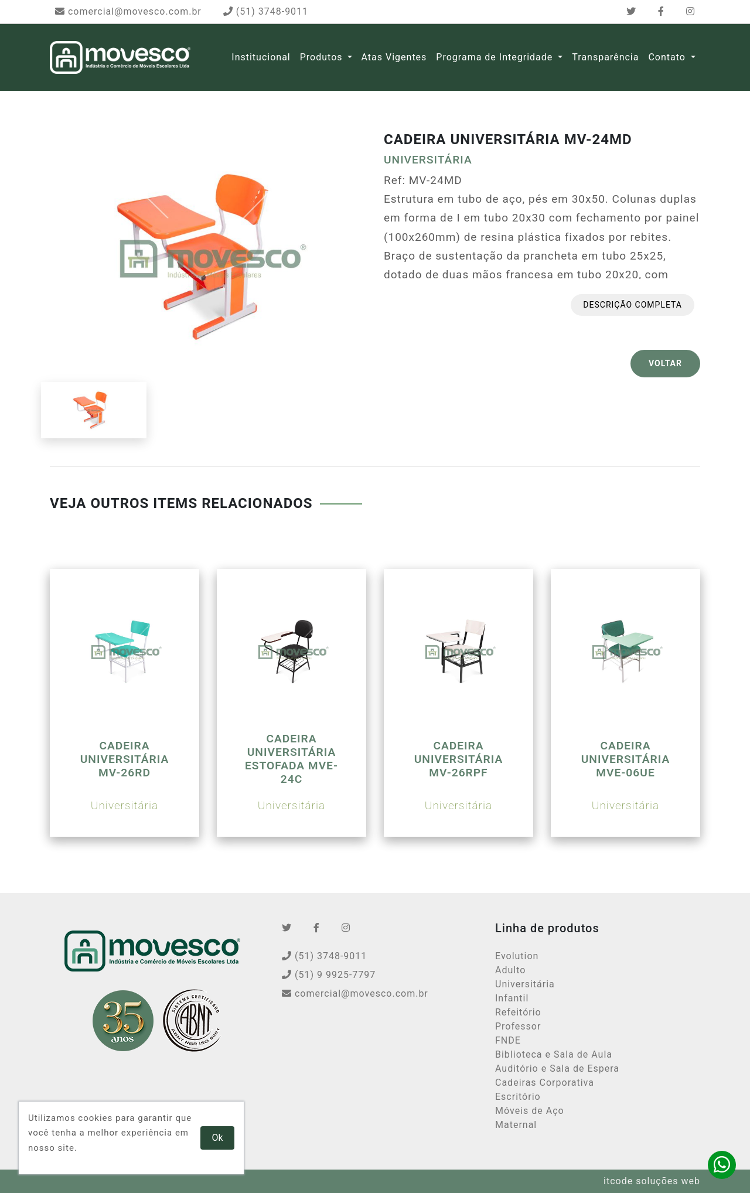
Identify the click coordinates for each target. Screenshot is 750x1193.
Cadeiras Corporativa (544, 1082)
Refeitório (518, 1012)
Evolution (516, 956)
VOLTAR (665, 363)
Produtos (321, 57)
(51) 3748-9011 (265, 11)
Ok (217, 1137)
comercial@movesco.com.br (128, 11)
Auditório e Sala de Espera (557, 1068)
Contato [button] (668, 57)
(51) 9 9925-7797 (329, 974)
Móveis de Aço (529, 1110)
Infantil (512, 998)
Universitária (525, 984)
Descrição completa (632, 304)
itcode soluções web (652, 1181)
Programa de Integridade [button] (495, 57)
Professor (518, 1026)
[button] (350, 57)
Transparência (605, 57)
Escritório (518, 1096)
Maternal (516, 1124)
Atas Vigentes (394, 57)
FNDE (508, 1040)
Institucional (260, 57)
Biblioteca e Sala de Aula (553, 1054)
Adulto (510, 970)
